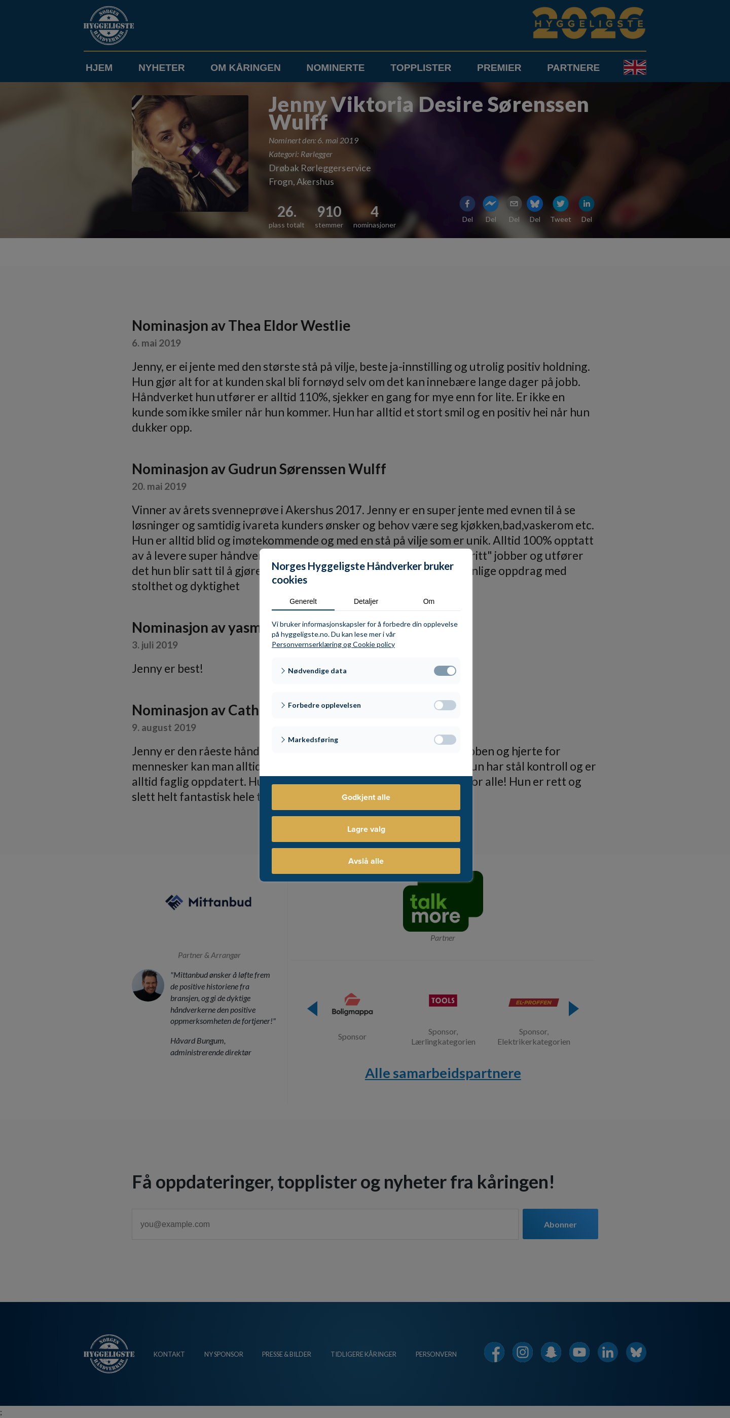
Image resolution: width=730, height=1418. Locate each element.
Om (429, 601)
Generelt (303, 601)
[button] (366, 671)
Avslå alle (366, 861)
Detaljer (366, 601)
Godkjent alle (366, 797)
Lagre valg (366, 829)
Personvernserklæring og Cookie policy (333, 644)
